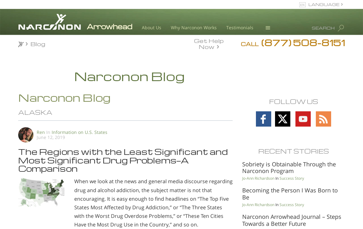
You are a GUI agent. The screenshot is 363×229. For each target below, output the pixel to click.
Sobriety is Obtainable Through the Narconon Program (289, 167)
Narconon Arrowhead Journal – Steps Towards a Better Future (291, 220)
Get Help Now (209, 43)
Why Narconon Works (194, 27)
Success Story (292, 178)
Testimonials (239, 27)
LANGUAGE (324, 4)
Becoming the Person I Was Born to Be (290, 193)
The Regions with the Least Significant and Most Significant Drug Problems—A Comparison (123, 160)
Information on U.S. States (79, 132)
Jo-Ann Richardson (258, 178)
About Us (151, 27)
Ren (41, 132)
